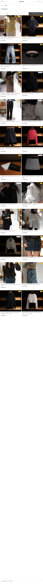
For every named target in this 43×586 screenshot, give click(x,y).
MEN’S (7, 13)
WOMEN (5, 5)
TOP (2, 5)
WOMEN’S (21, 13)
